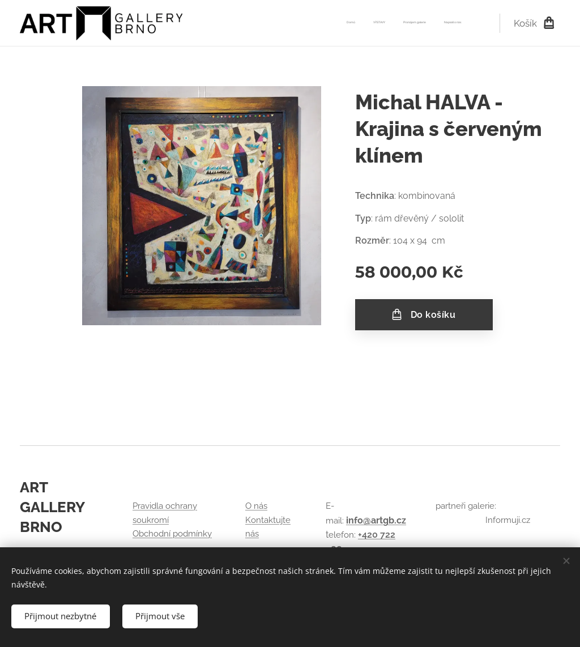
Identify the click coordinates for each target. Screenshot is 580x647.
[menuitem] (410, 23)
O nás (256, 506)
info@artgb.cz (376, 520)
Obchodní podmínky (172, 534)
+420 (369, 534)
